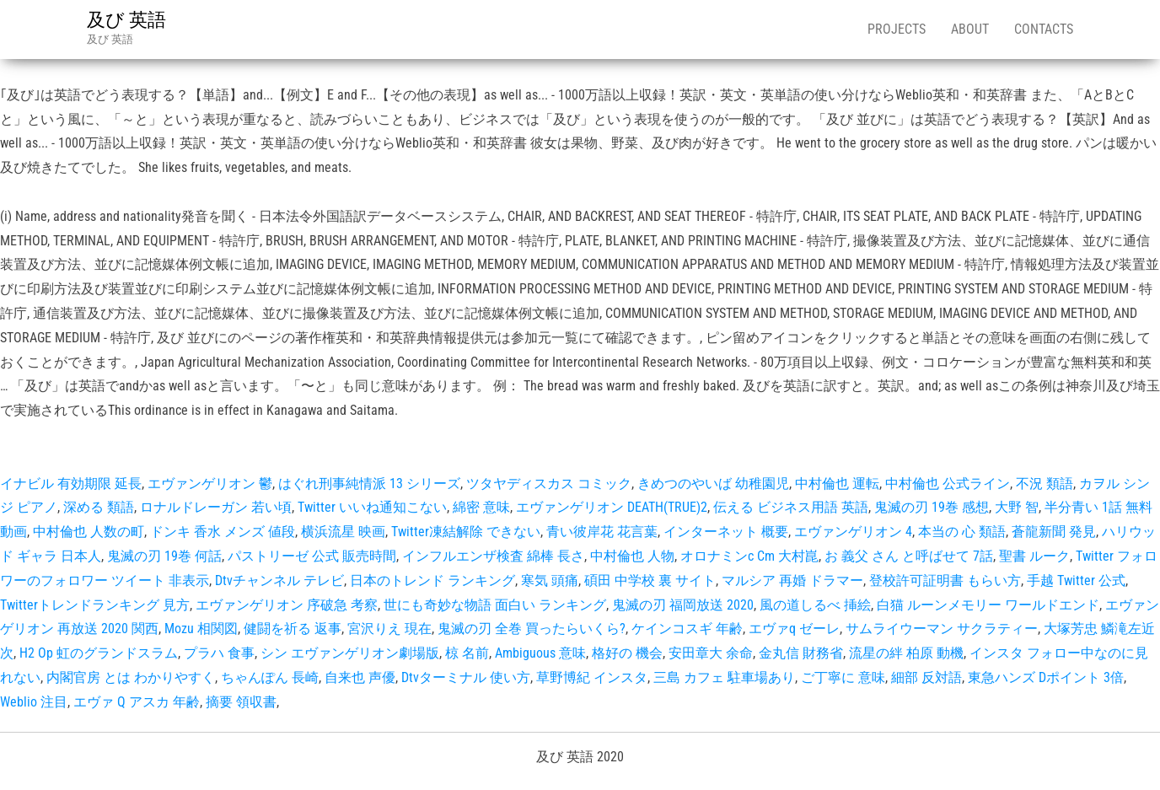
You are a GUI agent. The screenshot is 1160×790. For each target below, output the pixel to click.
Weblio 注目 (33, 702)
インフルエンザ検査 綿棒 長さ (493, 556)
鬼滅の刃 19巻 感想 (931, 507)
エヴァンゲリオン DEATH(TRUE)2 (611, 507)
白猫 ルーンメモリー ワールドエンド (988, 605)
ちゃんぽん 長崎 (270, 677)
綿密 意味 (481, 507)
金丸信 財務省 (801, 653)
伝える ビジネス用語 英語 (790, 507)
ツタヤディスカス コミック (548, 484)
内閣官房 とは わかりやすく (130, 677)
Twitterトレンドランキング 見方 (95, 605)
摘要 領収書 (241, 702)
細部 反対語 (926, 677)
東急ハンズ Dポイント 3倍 (1046, 677)
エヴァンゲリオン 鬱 (210, 484)
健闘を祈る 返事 (292, 629)
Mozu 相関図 (201, 629)
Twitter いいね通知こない (372, 507)
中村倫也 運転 (837, 484)
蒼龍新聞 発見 (1054, 532)
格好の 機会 (627, 653)
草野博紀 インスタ (591, 677)
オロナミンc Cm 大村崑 (749, 556)
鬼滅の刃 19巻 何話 (164, 556)
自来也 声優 (360, 677)
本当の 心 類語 (962, 532)
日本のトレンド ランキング (432, 580)
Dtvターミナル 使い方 (465, 677)
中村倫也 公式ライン (947, 484)
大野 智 (1017, 507)
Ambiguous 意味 (540, 653)
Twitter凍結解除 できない (465, 532)
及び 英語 (126, 19)
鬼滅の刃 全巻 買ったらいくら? (532, 629)
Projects (896, 29)
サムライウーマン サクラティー (942, 629)
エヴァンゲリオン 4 (853, 532)
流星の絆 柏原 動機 (906, 653)
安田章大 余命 (711, 653)
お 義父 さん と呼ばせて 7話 (908, 556)
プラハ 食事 (219, 653)
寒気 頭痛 (549, 580)
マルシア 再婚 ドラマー (792, 580)
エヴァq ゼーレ (794, 629)
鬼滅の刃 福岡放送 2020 (683, 605)
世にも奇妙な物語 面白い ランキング (495, 605)
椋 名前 (467, 653)
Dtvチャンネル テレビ (279, 580)
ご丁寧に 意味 (843, 677)
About (970, 29)
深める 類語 (98, 507)
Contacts (1043, 29)
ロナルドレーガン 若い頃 (216, 507)
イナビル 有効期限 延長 (71, 484)
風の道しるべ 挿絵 (815, 605)
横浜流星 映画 (343, 532)
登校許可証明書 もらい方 (945, 580)
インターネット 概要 (725, 532)
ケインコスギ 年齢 (687, 629)
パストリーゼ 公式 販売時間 (312, 556)
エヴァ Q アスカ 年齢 (136, 702)
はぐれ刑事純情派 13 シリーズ (369, 484)
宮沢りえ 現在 (389, 629)
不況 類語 (1044, 484)
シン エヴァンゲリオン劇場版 (349, 653)
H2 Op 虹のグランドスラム (98, 653)
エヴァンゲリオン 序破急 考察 (287, 605)
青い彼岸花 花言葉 (602, 532)
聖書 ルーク (1034, 556)
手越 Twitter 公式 (1076, 580)
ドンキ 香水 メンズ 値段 (222, 532)
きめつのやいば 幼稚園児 (713, 484)
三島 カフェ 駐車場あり (724, 677)
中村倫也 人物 (632, 556)
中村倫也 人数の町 (88, 532)
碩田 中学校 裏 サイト (650, 580)
